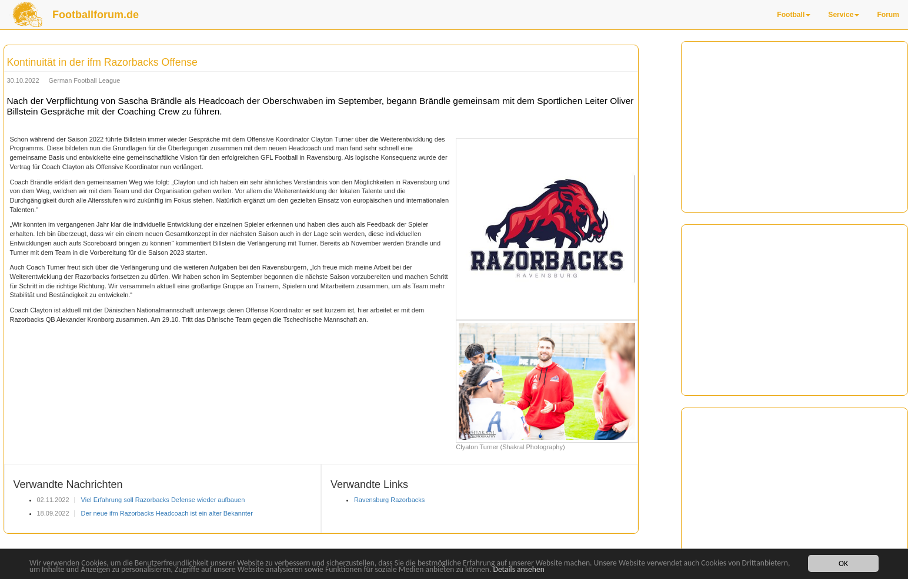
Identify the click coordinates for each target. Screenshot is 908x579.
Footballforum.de (95, 15)
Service (843, 15)
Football (793, 15)
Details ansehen (519, 570)
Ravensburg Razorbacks (389, 499)
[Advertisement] (794, 127)
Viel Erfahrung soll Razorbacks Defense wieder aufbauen (162, 499)
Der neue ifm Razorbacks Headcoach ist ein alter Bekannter (166, 513)
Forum (888, 15)
